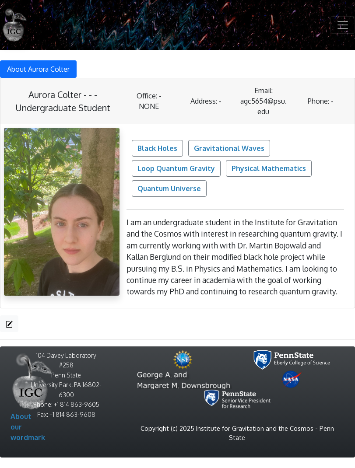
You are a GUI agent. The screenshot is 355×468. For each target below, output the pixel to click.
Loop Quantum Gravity (176, 168)
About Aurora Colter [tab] (38, 69)
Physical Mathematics (269, 168)
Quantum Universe (169, 188)
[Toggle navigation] (342, 25)
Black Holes (157, 148)
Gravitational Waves (229, 148)
